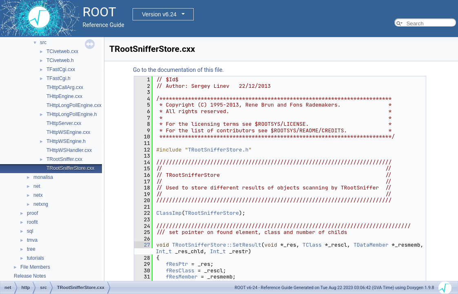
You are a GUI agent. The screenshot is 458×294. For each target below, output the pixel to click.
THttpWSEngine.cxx (68, 132)
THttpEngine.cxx (64, 96)
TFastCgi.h (58, 78)
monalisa (43, 177)
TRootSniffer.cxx (64, 159)
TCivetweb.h (60, 60)
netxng (40, 204)
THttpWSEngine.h (66, 141)
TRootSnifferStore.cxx (70, 168)
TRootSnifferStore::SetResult (216, 244)
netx (38, 195)
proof (32, 213)
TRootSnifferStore (212, 212)
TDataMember (371, 244)
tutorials (35, 258)
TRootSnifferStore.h (218, 149)
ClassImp (168, 212)
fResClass (180, 270)
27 (142, 244)
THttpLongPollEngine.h (71, 114)
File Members (35, 267)
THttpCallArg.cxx (64, 87)
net (36, 186)
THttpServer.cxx (63, 123)
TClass (312, 244)
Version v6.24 (159, 14)
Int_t (164, 251)
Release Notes (30, 276)
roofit (32, 222)
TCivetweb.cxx (62, 51)
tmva (32, 240)
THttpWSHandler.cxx (69, 150)
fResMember (181, 276)
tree (31, 249)
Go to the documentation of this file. (178, 70)
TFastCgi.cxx (60, 69)
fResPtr (177, 264)
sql (30, 231)
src (43, 42)
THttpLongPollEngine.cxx (74, 105)
